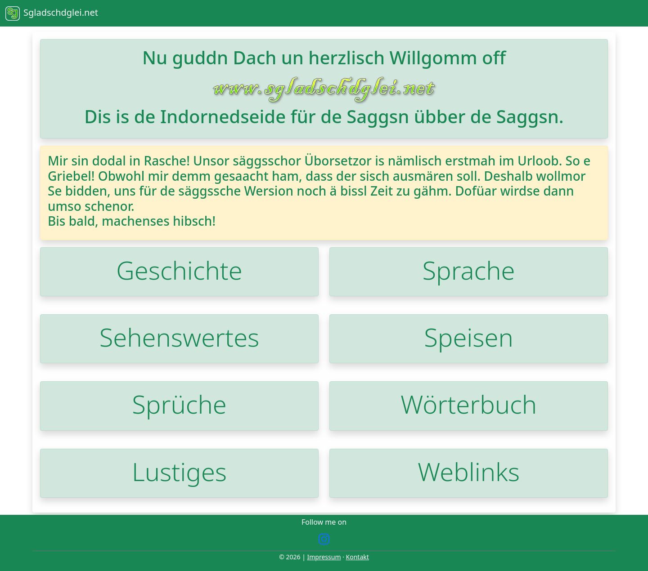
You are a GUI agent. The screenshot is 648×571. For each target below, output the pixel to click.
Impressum (324, 557)
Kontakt (357, 557)
